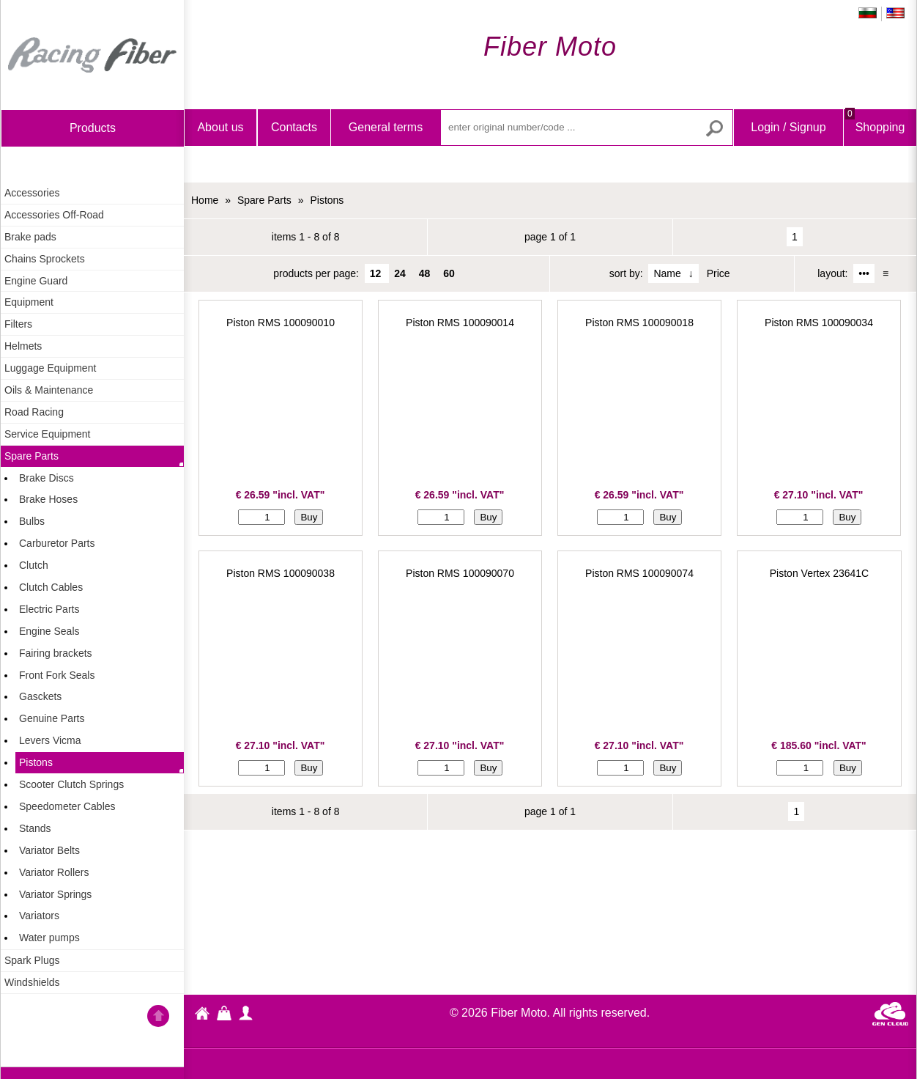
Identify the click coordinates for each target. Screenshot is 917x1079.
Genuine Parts (52, 718)
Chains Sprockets (44, 259)
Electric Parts (49, 609)
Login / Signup (788, 127)
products (93, 128)
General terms (386, 127)
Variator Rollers (54, 872)
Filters (18, 324)
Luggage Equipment (50, 368)
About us (220, 127)
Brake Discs (46, 478)
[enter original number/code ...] (586, 127)
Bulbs (32, 521)
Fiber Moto (202, 1015)
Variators (39, 915)
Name (666, 273)
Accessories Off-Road (54, 215)
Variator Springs (55, 894)
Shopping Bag (875, 139)
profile (246, 1013)
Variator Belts (49, 850)
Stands (35, 828)
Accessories (31, 193)
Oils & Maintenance (48, 390)
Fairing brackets (55, 653)
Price (718, 273)
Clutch (33, 565)
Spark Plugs (31, 960)
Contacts (294, 127)
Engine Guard (35, 281)
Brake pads (30, 237)
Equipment (28, 302)
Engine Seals (49, 631)
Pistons (36, 762)
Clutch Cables (51, 587)
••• (863, 273)
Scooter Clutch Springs (71, 784)
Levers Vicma (50, 740)
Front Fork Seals (56, 675)
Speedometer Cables (67, 806)
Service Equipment (47, 434)
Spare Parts (31, 456)
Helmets (23, 346)
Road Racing (34, 412)
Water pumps (49, 937)
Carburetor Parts (56, 543)
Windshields (31, 982)
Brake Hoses (48, 499)
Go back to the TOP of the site (158, 1018)
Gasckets (40, 696)
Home (92, 55)
